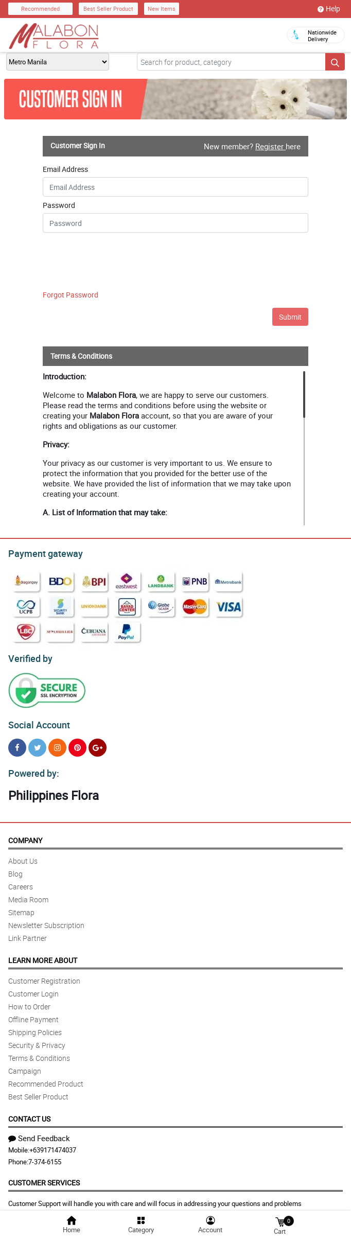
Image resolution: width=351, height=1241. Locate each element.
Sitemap (21, 906)
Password (59, 205)
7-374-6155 (44, 1155)
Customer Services (44, 1176)
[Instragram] (57, 743)
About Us (23, 855)
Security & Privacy (36, 1039)
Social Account (36, 720)
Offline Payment (33, 1013)
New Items (162, 8)
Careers (20, 880)
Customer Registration (44, 975)
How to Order (29, 1000)
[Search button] (335, 62)
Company (25, 834)
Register (270, 146)
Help (329, 8)
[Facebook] (17, 743)
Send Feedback (39, 1132)
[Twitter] (37, 743)
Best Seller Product (108, 8)
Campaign (24, 1065)
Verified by (28, 656)
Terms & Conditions (39, 1052)
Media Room (28, 893)
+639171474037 (52, 1143)
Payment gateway (41, 552)
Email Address (65, 169)
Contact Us (29, 1112)
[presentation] (105, 263)
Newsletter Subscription (46, 919)
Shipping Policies (35, 1026)
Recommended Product (45, 1077)
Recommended (40, 8)
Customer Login (33, 987)
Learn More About (42, 954)
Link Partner (27, 932)
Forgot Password (70, 295)
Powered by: (31, 767)
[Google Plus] (98, 743)
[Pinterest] (77, 743)
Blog (15, 867)
